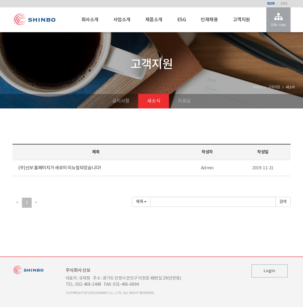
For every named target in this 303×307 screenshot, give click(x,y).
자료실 (184, 101)
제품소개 (153, 19)
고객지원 (241, 19)
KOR (271, 4)
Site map (278, 19)
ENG (284, 4)
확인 (283, 202)
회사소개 (90, 19)
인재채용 (209, 19)
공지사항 (120, 101)
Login (269, 270)
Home (257, 87)
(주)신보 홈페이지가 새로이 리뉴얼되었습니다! (59, 167)
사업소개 (121, 19)
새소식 (153, 101)
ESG (181, 19)
